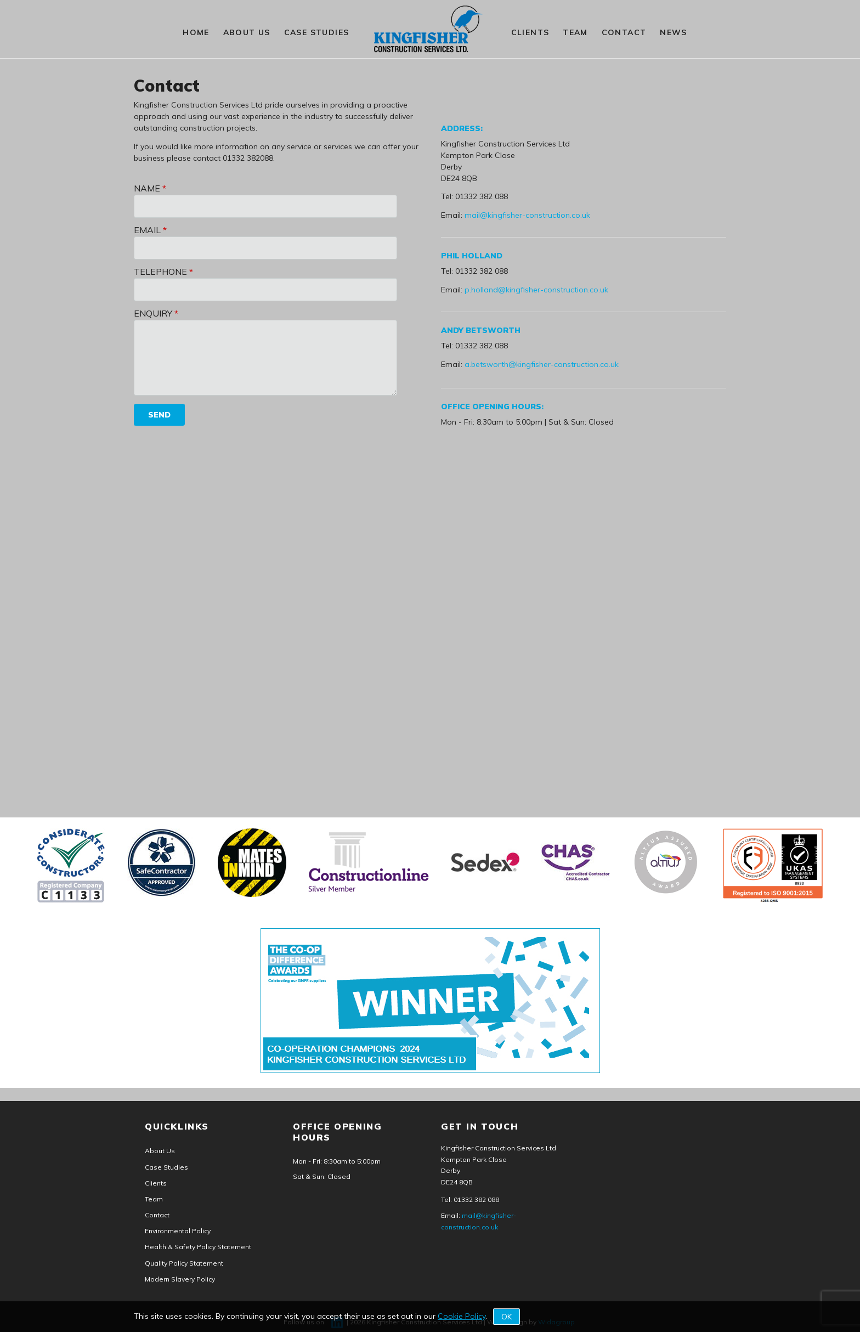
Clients (530, 32)
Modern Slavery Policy (180, 1279)
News (673, 32)
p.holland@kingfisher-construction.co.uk (536, 290)
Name (147, 188)
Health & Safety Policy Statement (198, 1247)
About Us (246, 32)
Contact (624, 32)
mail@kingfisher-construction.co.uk (527, 215)
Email (147, 229)
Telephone (160, 271)
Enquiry (153, 313)
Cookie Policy (461, 1316)
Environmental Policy (178, 1231)
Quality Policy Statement (184, 1263)
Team (575, 32)
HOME (196, 32)
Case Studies (316, 32)
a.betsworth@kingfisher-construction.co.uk (542, 364)
